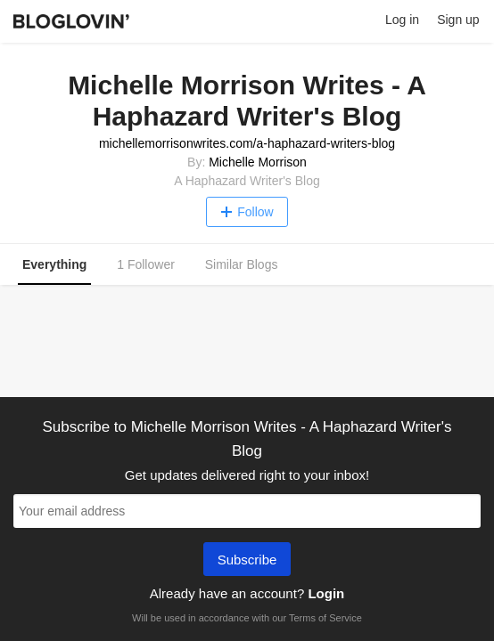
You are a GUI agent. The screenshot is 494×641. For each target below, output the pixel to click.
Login (326, 593)
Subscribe (247, 561)
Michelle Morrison (258, 162)
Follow (246, 212)
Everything (54, 264)
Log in (402, 19)
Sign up (458, 19)
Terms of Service (325, 618)
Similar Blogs (241, 264)
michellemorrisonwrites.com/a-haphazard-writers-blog (247, 143)
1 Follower (146, 264)
